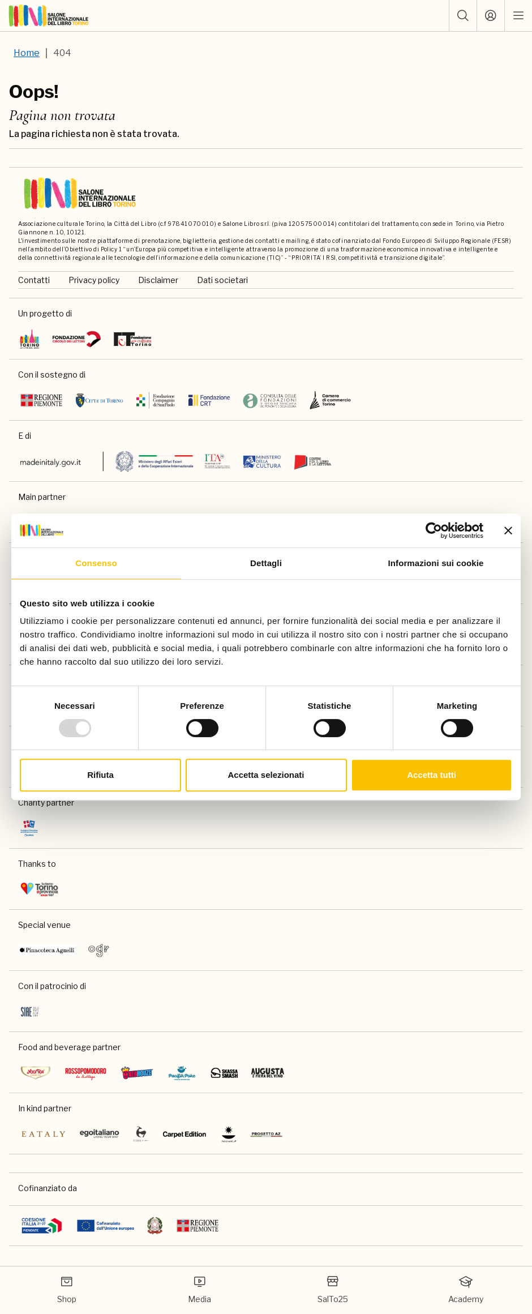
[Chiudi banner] (508, 530)
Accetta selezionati (266, 775)
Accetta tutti (431, 775)
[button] (463, 16)
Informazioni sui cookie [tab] (436, 563)
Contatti (34, 280)
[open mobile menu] (518, 16)
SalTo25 (333, 1289)
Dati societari (222, 280)
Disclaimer (158, 280)
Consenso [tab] (96, 563)
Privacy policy (93, 280)
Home (27, 53)
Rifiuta (100, 775)
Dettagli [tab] (266, 563)
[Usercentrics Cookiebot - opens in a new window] (433, 530)
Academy (465, 1289)
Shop (66, 1289)
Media (199, 1289)
